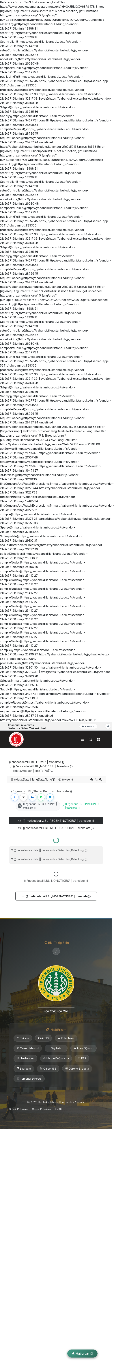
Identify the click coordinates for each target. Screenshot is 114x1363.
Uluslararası (25, 1058)
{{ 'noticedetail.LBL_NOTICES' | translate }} (43, 766)
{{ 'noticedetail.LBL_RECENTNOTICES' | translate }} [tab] (56, 820)
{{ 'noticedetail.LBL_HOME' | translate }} (36, 762)
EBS (82, 1058)
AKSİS (43, 1038)
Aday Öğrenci (84, 1048)
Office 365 (48, 1069)
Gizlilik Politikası (18, 1109)
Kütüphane (66, 1038)
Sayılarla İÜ (56, 1048)
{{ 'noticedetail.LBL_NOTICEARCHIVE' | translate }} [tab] (56, 828)
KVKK (58, 1109)
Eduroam (24, 1069)
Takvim (23, 1038)
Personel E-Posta (29, 1079)
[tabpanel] (56, 868)
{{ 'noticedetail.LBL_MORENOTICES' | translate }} (56, 896)
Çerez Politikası (41, 1109)
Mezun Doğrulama (56, 1058)
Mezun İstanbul (28, 1048)
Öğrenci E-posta (77, 1069)
